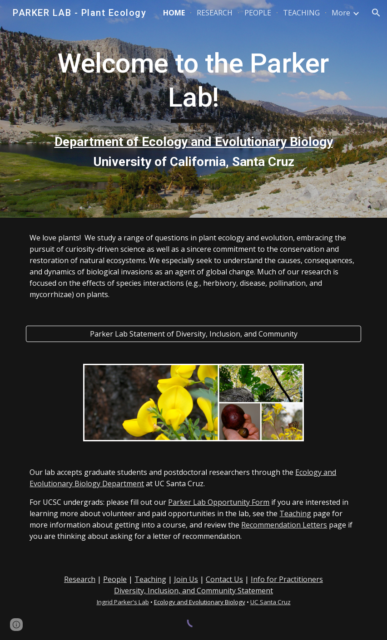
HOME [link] (174, 13)
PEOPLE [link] (257, 13)
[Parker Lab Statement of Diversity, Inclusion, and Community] (193, 334)
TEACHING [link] (301, 13)
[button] (376, 13)
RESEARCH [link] (215, 13)
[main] (193, 109)
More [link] (341, 13)
